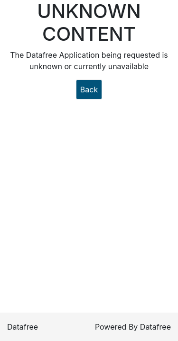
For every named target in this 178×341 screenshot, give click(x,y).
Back (89, 89)
